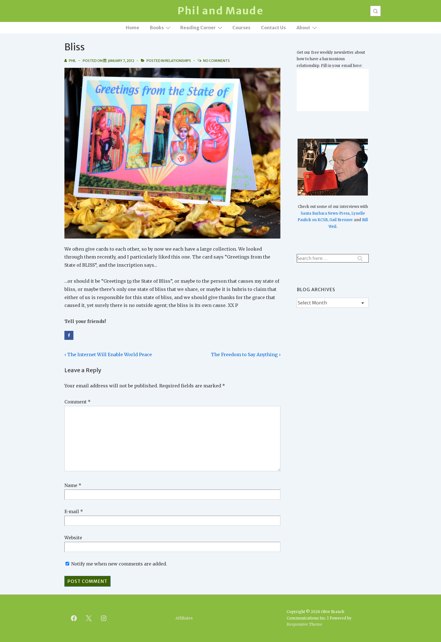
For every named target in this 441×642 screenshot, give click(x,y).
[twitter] (89, 618)
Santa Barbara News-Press (325, 213)
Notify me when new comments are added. (119, 564)
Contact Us (273, 27)
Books (161, 27)
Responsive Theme (304, 624)
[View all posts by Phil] (70, 61)
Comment (77, 402)
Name (70, 485)
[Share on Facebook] (68, 335)
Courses (241, 27)
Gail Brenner (341, 219)
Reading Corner (202, 27)
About (307, 27)
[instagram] (103, 618)
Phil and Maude (220, 11)
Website (73, 537)
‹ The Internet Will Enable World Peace (108, 354)
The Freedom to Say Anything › (245, 354)
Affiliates (184, 618)
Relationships (178, 61)
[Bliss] (121, 61)
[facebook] (74, 618)
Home (132, 27)
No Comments (216, 61)
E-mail (71, 511)
